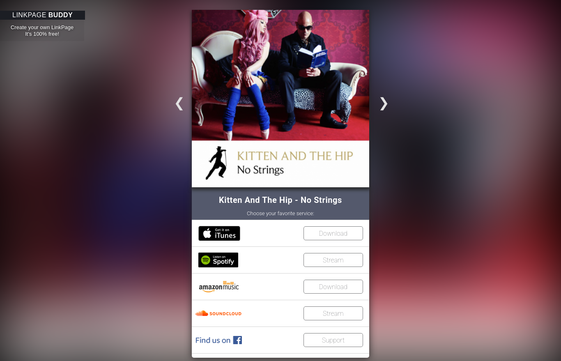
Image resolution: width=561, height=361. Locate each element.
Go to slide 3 (171, 99)
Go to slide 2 (392, 99)
